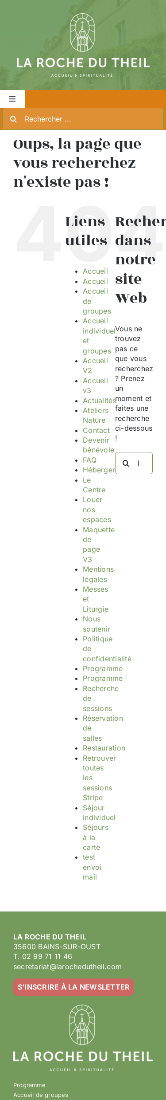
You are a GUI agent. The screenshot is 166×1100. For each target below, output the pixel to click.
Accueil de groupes (41, 1094)
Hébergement (106, 469)
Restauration (104, 747)
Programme (103, 668)
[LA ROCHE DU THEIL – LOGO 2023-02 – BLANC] (83, 16)
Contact (96, 430)
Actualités (99, 400)
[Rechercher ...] (83, 119)
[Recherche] (13, 119)
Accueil (95, 271)
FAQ (90, 460)
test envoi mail (92, 866)
